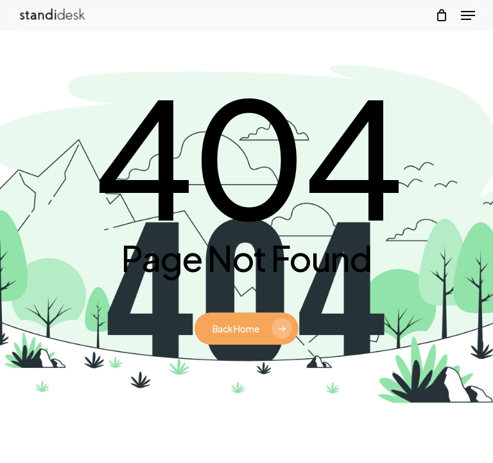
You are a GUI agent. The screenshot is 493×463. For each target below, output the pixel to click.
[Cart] (441, 15)
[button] (468, 15)
